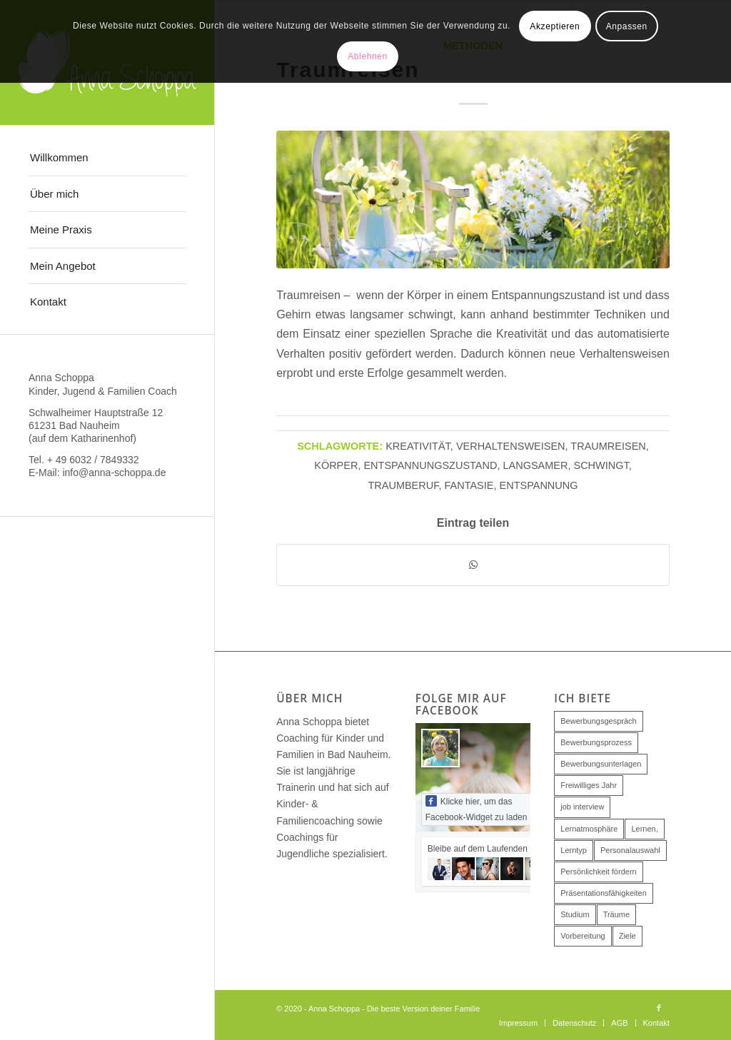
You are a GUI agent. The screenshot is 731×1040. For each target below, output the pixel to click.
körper (336, 465)
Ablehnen (368, 56)
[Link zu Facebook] (659, 1008)
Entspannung (539, 485)
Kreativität (417, 446)
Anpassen (626, 26)
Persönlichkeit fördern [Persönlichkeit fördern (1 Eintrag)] (598, 871)
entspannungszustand (430, 465)
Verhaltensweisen (510, 446)
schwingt (601, 465)
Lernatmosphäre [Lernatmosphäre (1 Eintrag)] (588, 828)
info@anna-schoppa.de (114, 472)
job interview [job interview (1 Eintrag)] (582, 806)
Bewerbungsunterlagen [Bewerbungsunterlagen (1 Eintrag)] (600, 763)
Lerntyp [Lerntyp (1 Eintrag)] (573, 850)
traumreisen (607, 446)
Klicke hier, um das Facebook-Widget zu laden (476, 808)
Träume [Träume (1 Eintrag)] (616, 914)
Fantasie (469, 485)
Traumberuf (403, 485)
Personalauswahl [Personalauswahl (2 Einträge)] (630, 850)
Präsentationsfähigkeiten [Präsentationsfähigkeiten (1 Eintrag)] (603, 893)
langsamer (535, 465)
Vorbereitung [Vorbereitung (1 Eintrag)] (582, 936)
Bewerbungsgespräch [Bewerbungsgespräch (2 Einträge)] (598, 721)
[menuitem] (107, 158)
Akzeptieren (555, 26)
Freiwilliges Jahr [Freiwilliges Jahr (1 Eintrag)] (588, 785)
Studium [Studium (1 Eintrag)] (574, 914)
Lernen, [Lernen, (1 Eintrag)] (644, 828)
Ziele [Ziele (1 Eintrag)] (627, 936)
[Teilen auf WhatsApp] (473, 565)
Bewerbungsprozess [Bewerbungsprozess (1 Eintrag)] (596, 742)
